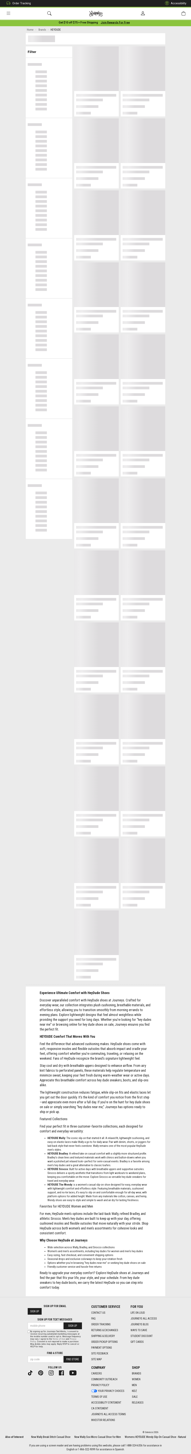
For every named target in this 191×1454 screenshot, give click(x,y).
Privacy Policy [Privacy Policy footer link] (100, 1385)
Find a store (55, 1353)
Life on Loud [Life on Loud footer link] (138, 1312)
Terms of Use (59, 1339)
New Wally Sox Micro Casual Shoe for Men (97, 1436)
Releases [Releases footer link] (138, 1402)
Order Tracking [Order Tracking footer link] (101, 1324)
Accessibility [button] (174, 3)
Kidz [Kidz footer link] (134, 1390)
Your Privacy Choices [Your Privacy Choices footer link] (107, 1390)
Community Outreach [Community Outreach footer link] (104, 1379)
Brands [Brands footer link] (136, 1373)
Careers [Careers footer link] (96, 1373)
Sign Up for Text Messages (54, 1319)
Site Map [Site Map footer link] (96, 1359)
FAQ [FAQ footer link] (93, 1318)
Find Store (72, 1359)
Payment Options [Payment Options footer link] (101, 1347)
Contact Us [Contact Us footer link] (98, 1312)
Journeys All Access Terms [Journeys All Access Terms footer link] (108, 1414)
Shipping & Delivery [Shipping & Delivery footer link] (103, 1336)
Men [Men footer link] (134, 1385)
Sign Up (34, 1311)
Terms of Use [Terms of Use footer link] (99, 1396)
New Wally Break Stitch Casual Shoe (51, 1436)
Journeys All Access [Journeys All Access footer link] (144, 1318)
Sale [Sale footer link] (135, 1396)
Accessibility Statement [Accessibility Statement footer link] (106, 1402)
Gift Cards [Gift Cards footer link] (137, 1341)
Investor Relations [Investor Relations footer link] (103, 1420)
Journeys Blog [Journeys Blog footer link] (140, 1324)
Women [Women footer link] (136, 1379)
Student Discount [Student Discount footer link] (142, 1336)
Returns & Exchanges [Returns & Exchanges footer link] (104, 1330)
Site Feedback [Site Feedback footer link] (99, 1353)
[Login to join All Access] (78, 23)
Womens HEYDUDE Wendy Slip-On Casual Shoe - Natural (155, 1436)
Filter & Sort (49, 51)
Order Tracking (18, 3)
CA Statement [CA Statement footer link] (99, 1408)
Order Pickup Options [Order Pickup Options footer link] (104, 1341)
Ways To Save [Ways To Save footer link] (139, 1330)
